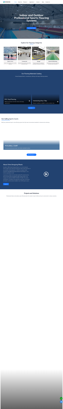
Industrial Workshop (52, 61)
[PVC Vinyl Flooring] (29, 101)
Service (38, 2)
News (43, 2)
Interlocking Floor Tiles (40, 100)
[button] (1, 21)
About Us (20, 2)
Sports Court (10, 61)
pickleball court (11, 146)
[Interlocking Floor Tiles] (57, 101)
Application (32, 2)
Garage (38, 61)
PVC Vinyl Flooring (10, 99)
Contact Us (47, 2)
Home (15, 2)
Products (25, 2)
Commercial (24, 61)
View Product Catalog (31, 28)
